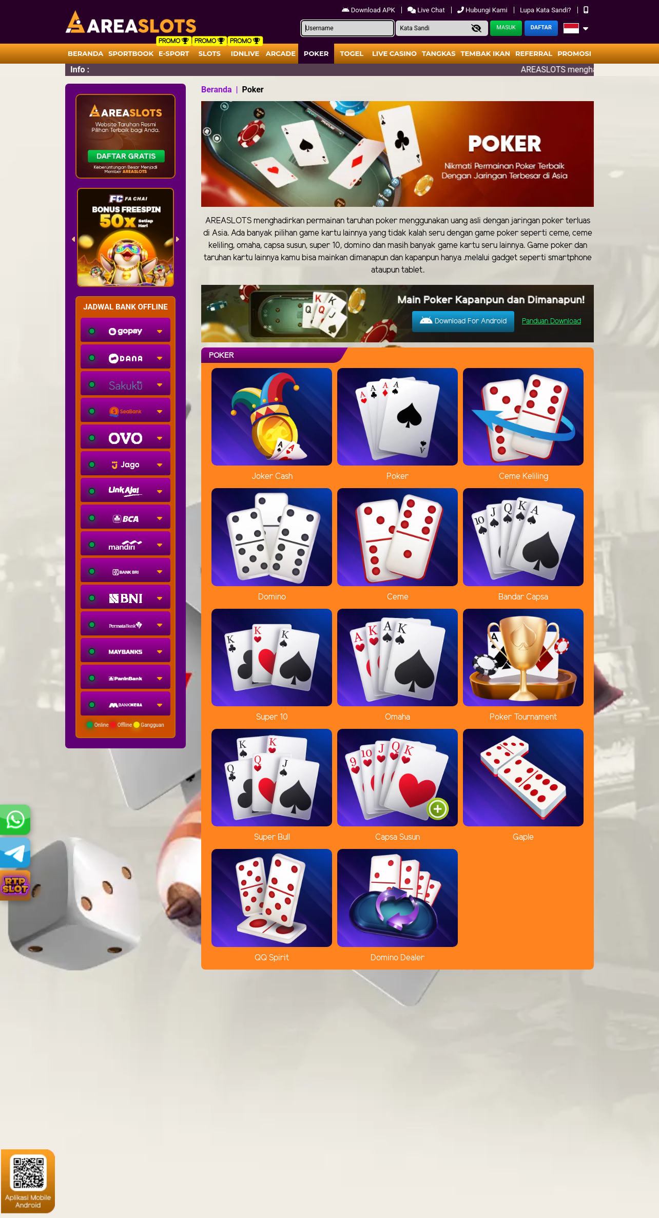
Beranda (85, 53)
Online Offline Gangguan (125, 725)
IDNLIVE (245, 53)
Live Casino (394, 53)
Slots (210, 53)
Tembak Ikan (485, 53)
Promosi (574, 53)
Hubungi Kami (483, 10)
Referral (533, 53)
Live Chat (427, 10)
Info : (79, 69)
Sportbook (130, 53)
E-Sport (174, 53)
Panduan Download (551, 321)
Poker (316, 53)
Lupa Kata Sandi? (546, 10)
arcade (281, 53)
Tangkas (439, 53)
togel (351, 53)
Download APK (369, 10)
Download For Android (463, 320)
